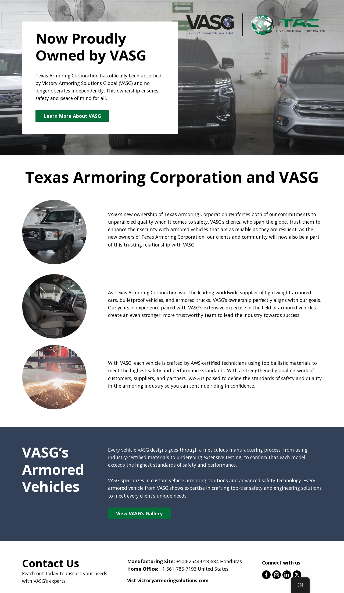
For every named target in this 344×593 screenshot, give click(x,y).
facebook (266, 574)
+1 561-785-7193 (178, 569)
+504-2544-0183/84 (197, 561)
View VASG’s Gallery (139, 513)
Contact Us (50, 563)
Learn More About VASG (72, 116)
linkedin (286, 574)
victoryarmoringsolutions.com (173, 580)
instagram (276, 574)
